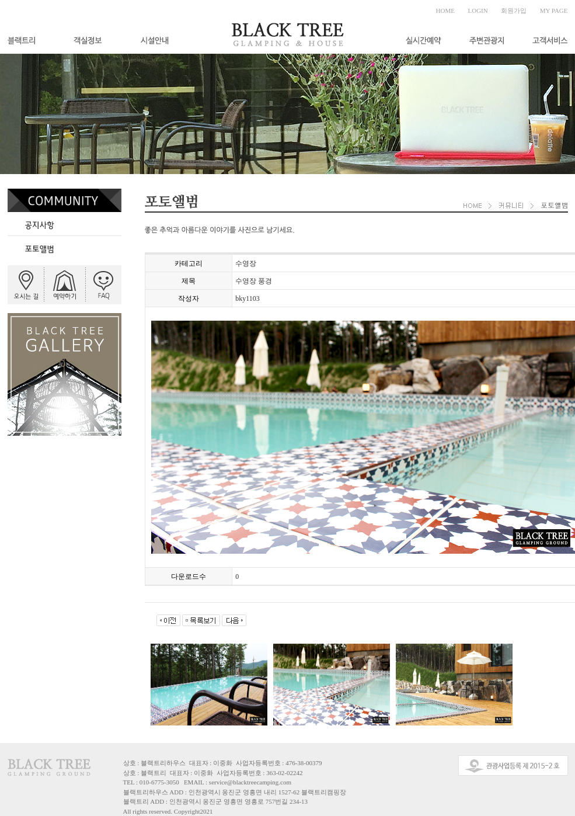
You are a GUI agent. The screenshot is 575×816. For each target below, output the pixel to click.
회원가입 (514, 10)
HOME (445, 10)
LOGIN (478, 10)
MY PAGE (554, 10)
